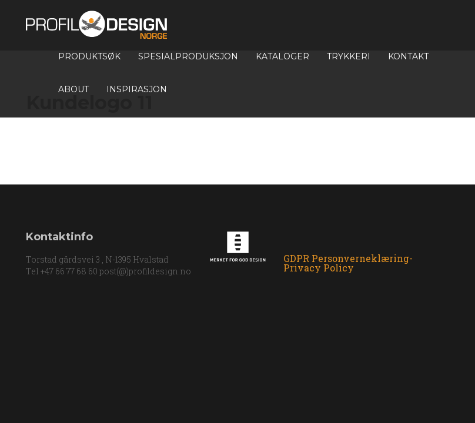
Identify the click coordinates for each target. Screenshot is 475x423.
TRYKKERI (348, 56)
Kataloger (282, 56)
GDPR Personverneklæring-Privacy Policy (348, 263)
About (73, 89)
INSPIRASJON (136, 89)
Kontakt (408, 56)
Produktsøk (89, 56)
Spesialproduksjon (188, 56)
